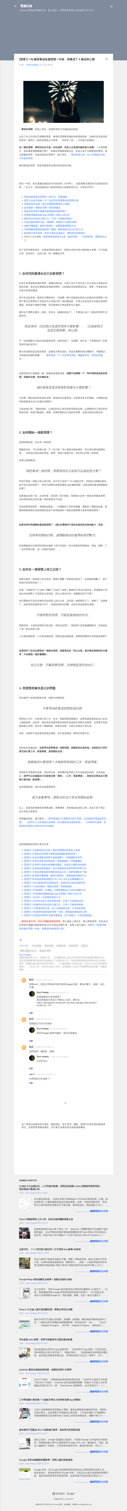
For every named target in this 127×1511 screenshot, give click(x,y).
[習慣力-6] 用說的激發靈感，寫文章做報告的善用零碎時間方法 (55, 868)
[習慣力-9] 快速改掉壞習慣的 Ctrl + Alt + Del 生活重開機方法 (53, 879)
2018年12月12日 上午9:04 (59, 1057)
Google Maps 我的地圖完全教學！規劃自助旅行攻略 (45, 1279)
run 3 (31, 1074)
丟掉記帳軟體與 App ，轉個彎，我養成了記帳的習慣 (50, 222)
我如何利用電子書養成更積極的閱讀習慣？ (45, 211)
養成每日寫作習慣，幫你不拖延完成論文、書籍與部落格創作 (55, 233)
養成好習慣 (45, 950)
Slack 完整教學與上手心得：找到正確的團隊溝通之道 (46, 1219)
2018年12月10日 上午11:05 (59, 993)
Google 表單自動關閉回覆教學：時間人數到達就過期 (45, 1460)
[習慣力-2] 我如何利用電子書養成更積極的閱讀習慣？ (51, 853)
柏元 (31, 979)
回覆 (31, 1013)
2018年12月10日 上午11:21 (44, 1019)
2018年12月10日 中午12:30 (44, 1047)
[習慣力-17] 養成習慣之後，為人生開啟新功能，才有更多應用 (55, 908)
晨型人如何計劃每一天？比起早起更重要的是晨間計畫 (51, 200)
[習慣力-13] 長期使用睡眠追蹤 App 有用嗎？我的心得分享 (52, 893)
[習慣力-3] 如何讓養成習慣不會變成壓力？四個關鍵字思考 (53, 857)
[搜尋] (111, 7)
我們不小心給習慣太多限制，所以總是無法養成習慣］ (55, 822)
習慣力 (84, 945)
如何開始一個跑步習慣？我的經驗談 (42, 207)
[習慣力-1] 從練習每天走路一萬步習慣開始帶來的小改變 (52, 850)
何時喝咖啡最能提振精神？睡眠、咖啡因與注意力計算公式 (53, 229)
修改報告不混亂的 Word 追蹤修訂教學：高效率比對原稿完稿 (49, 1429)
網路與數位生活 (28, 950)
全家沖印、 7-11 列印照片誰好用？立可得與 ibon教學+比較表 (50, 1249)
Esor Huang (43, 992)
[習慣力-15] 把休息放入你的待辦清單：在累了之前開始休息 (53, 901)
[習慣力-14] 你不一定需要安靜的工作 (42, 897)
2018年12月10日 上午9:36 (44, 980)
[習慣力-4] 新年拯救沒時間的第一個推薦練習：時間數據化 (53, 861)
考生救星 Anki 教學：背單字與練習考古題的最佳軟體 (45, 1339)
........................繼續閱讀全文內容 (91, 1211)
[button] (106, 59)
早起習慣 (48, 945)
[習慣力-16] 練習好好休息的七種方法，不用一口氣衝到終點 (53, 904)
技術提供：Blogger (63, 1493)
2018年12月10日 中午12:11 (59, 1029)
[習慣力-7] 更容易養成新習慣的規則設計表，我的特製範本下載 (55, 872)
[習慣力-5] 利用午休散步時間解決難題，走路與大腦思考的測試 (55, 864)
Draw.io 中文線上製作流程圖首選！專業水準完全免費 (45, 1309)
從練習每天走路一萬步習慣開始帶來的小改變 (46, 204)
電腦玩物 (26, 6)
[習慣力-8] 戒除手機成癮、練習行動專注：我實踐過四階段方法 (55, 875)
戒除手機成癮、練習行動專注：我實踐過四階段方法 (50, 225)
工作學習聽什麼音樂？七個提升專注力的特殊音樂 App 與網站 (50, 1399)
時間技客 (61, 945)
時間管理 (73, 945)
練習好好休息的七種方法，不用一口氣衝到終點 (48, 218)
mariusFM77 (69, 1499)
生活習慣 (36, 945)
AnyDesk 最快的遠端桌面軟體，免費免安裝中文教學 (45, 1369)
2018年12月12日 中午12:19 (45, 1074)
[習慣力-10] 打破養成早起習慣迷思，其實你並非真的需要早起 (55, 882)
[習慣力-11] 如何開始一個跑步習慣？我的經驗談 (48, 886)
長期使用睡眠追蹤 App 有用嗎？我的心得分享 (47, 215)
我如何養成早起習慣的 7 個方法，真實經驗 (45, 196)
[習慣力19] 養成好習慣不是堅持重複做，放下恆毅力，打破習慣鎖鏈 (58, 915)
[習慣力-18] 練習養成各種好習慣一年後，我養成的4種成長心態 (55, 911)
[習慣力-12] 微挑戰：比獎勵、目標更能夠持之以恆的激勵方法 (55, 890)
